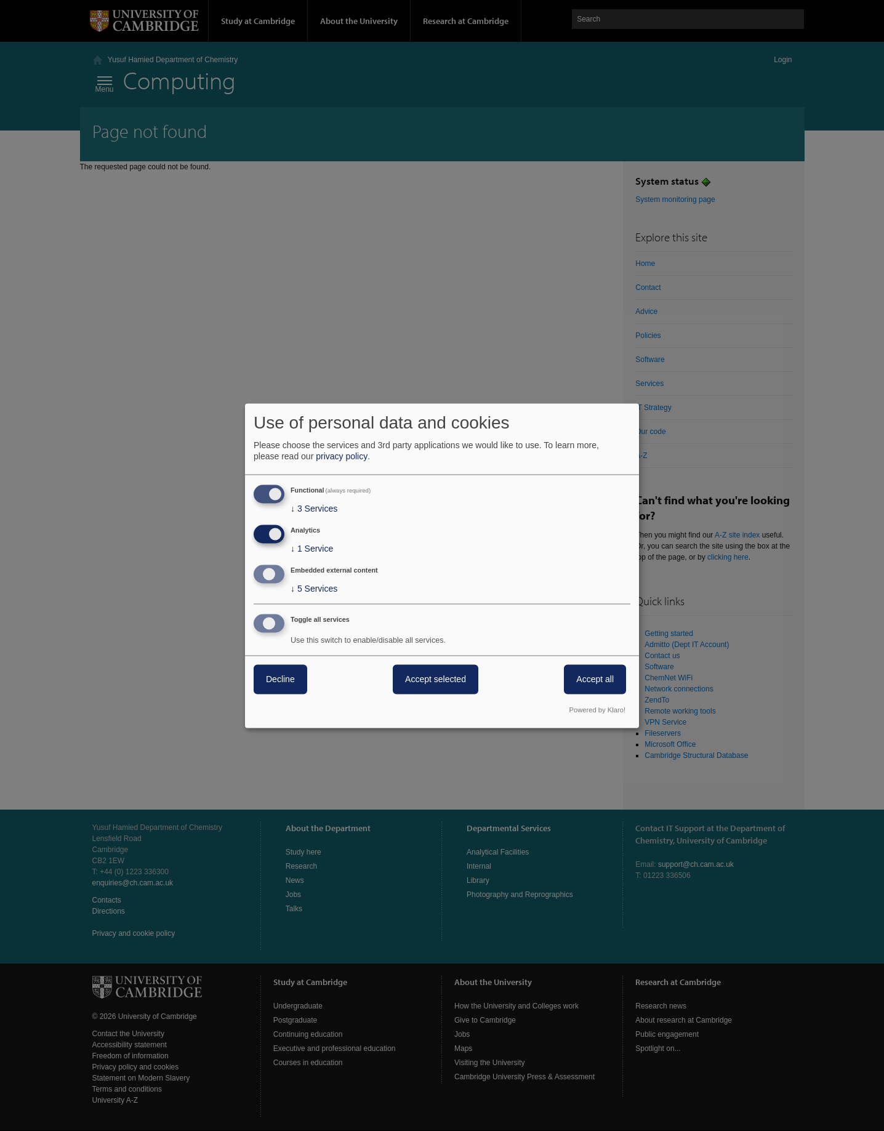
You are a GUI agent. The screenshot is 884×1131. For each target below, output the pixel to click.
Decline (280, 679)
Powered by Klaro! (597, 710)
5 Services (314, 588)
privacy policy (342, 457)
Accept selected (435, 679)
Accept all (595, 679)
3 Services (314, 509)
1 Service (312, 549)
